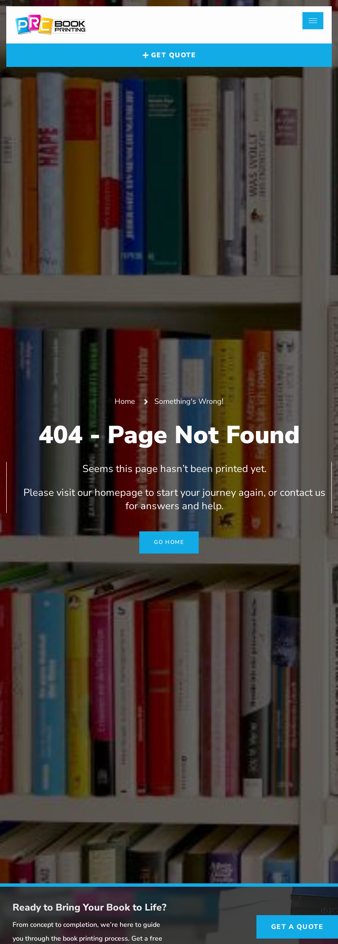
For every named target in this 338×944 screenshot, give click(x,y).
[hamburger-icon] (312, 20)
